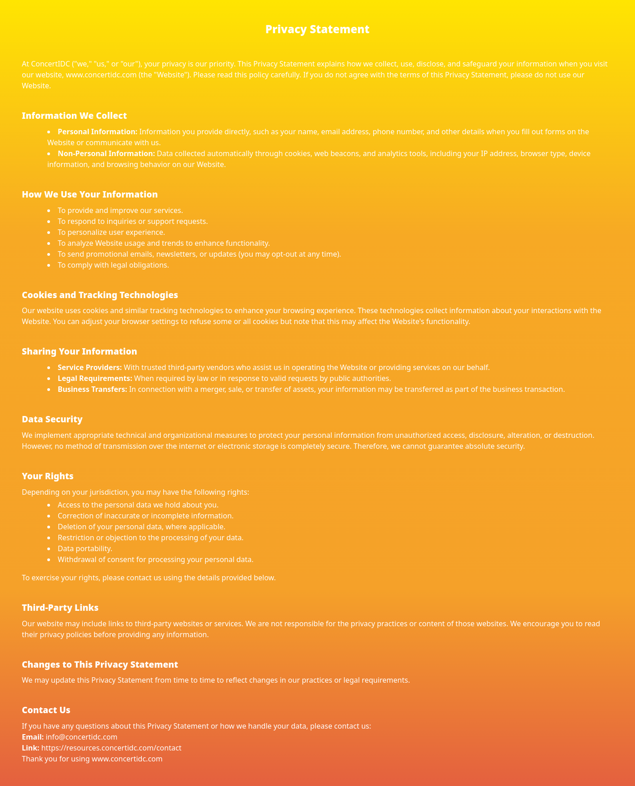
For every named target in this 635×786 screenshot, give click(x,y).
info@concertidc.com (81, 737)
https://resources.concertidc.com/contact (111, 748)
